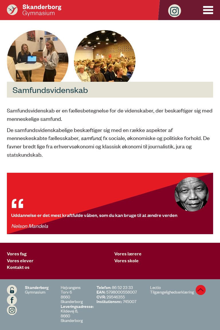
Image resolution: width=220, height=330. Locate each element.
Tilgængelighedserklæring (172, 292)
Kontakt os (18, 267)
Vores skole (126, 260)
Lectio (155, 287)
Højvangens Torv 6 (71, 289)
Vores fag (17, 253)
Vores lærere (128, 253)
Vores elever (20, 260)
